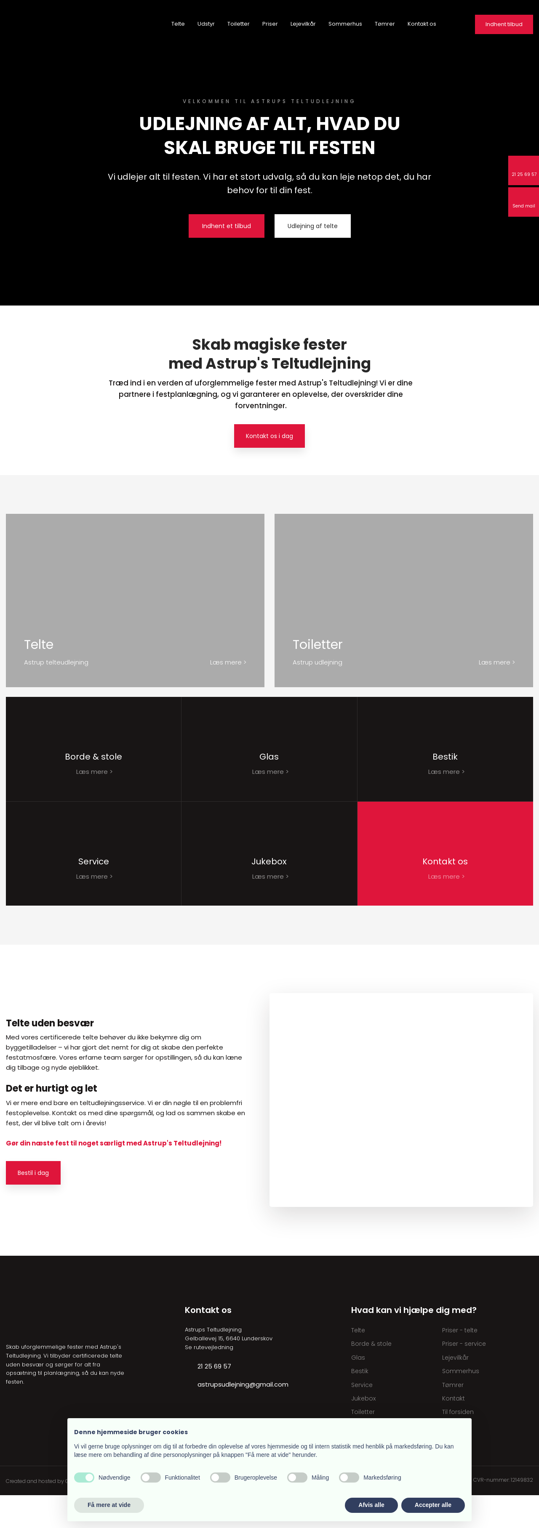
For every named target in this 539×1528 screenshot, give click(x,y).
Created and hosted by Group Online (52, 1513)
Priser (270, 24)
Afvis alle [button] (371, 1504)
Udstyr (206, 24)
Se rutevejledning (209, 1380)
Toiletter (238, 24)
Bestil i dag (33, 1205)
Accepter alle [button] (433, 1504)
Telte (178, 24)
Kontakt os (422, 24)
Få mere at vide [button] (109, 1504)
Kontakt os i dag (269, 436)
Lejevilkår (303, 24)
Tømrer (385, 24)
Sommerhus (345, 24)
